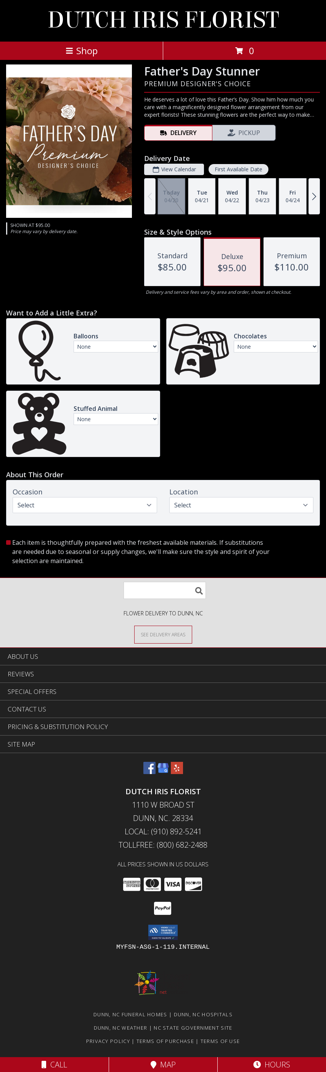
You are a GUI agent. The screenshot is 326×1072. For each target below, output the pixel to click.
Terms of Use (220, 1041)
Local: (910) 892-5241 (163, 831)
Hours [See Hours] (271, 1064)
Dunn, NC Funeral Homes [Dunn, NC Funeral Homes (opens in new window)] (130, 1014)
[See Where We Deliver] (163, 634)
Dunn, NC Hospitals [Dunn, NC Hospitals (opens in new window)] (203, 1014)
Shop (82, 50)
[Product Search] (165, 590)
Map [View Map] (163, 1064)
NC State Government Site (193, 1027)
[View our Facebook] (149, 771)
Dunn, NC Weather (121, 1027)
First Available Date (238, 169)
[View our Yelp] (177, 771)
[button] (163, 932)
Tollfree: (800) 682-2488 (163, 845)
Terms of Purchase (165, 1041)
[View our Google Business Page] (163, 771)
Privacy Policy (108, 1041)
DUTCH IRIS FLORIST (163, 20)
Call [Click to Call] (54, 1064)
